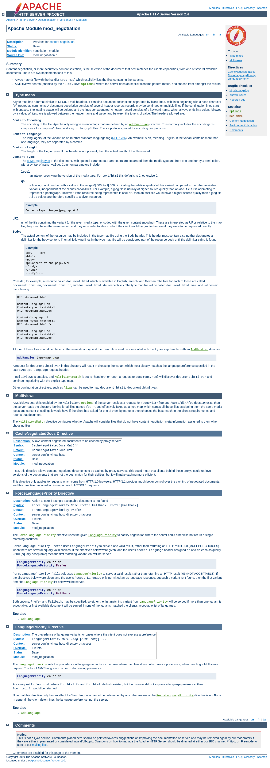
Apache (11, 19)
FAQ (239, 8)
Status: (12, 46)
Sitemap (262, 8)
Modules (214, 8)
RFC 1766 (119, 138)
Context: (20, 454)
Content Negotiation (242, 120)
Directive (65, 433)
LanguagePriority (238, 78)
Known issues (238, 95)
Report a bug (237, 99)
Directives (228, 8)
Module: (19, 463)
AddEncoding (138, 124)
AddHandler (199, 349)
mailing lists (39, 744)
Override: (20, 519)
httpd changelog (239, 90)
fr (214, 34)
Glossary (249, 8)
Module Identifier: (19, 50)
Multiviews (236, 60)
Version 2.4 (66, 19)
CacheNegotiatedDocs (241, 71)
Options (87, 84)
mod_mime (236, 116)
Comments (236, 130)
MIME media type (38, 160)
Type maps (236, 55)
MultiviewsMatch (67, 377)
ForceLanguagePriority (242, 75)
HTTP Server (27, 19)
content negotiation (62, 42)
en (207, 34)
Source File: (15, 55)
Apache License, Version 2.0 (47, 760)
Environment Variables (243, 125)
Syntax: (19, 445)
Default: (19, 450)
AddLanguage (30, 619)
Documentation (47, 19)
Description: (15, 42)
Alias (68, 387)
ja (220, 34)
